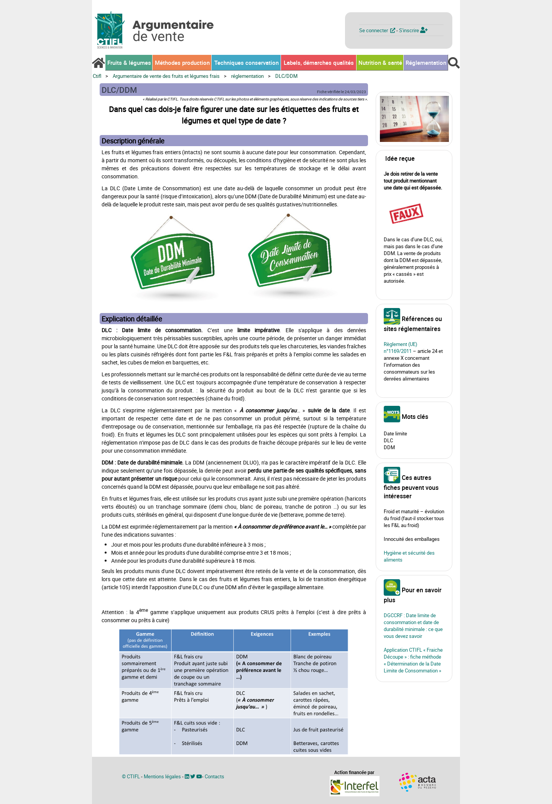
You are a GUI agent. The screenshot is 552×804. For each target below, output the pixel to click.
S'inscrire (413, 30)
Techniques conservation (246, 62)
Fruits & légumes (129, 62)
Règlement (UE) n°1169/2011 (400, 347)
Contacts (214, 776)
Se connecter (377, 30)
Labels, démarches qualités (319, 62)
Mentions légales (162, 776)
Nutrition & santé (380, 62)
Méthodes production (182, 62)
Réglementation (426, 62)
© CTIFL (131, 776)
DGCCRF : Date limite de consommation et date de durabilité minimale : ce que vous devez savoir (413, 625)
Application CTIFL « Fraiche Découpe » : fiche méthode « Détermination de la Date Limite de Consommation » (413, 660)
